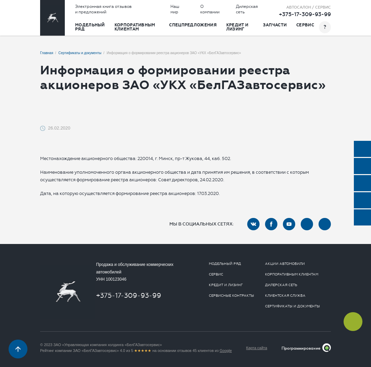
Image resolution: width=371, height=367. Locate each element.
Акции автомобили (285, 264)
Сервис (305, 25)
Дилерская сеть (247, 9)
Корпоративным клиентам (135, 27)
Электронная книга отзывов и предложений (103, 9)
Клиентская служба (285, 296)
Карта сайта (256, 348)
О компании (209, 9)
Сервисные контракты (231, 296)
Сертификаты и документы (292, 306)
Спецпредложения (193, 25)
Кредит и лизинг (237, 27)
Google (226, 350)
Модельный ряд (90, 27)
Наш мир (174, 9)
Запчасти (275, 25)
